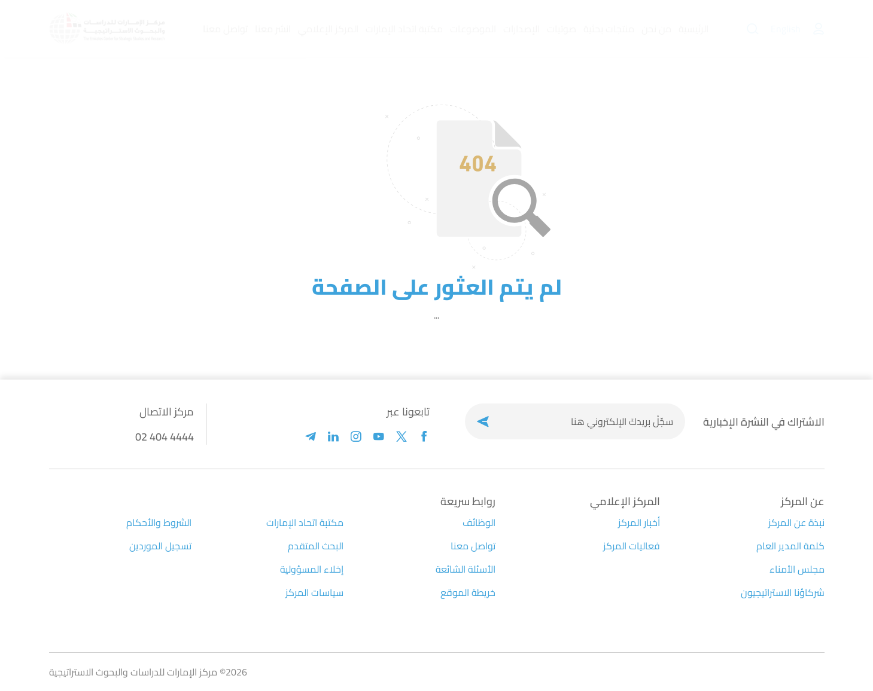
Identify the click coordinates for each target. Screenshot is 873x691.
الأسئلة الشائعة (465, 569)
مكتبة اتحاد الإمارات (304, 522)
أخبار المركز (639, 522)
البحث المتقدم (315, 546)
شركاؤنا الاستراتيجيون (783, 592)
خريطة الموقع (467, 592)
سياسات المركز (314, 592)
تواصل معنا (473, 546)
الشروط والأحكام (158, 522)
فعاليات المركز (631, 546)
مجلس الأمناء (797, 569)
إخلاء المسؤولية (311, 569)
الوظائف (479, 522)
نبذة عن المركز (796, 522)
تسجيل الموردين (160, 546)
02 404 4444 (164, 437)
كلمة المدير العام (790, 546)
